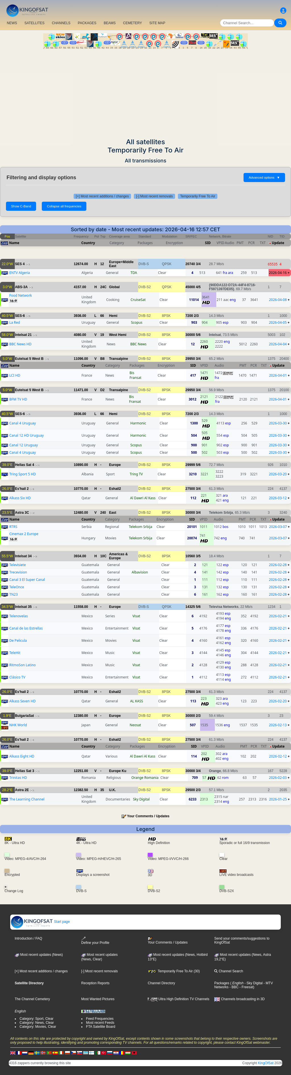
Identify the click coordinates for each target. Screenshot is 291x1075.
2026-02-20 (278, 701)
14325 (190, 607)
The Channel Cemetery (32, 999)
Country (88, 242)
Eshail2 (115, 489)
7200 (189, 316)
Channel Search (228, 971)
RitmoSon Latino (22, 665)
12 (102, 264)
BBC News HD (20, 344)
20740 (190, 264)
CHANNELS (61, 23)
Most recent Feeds (100, 1023)
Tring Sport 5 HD (22, 474)
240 (103, 513)
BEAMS (110, 23)
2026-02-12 (278, 756)
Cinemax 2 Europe (23, 533)
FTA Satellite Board (100, 1027)
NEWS (12, 23)
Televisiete (17, 564)
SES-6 (20, 316)
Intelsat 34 (23, 556)
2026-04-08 (278, 299)
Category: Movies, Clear (38, 1027)
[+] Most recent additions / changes (102, 196)
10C (103, 556)
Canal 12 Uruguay (23, 445)
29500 (190, 790)
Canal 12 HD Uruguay (26, 435)
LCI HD (14, 375)
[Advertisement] (145, 91)
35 (102, 790)
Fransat (136, 377)
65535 (272, 264)
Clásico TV (17, 677)
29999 (190, 465)
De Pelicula (18, 640)
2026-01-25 (278, 799)
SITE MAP (157, 23)
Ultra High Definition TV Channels (178, 999)
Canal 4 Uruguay (22, 423)
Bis (132, 372)
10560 (190, 556)
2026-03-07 (278, 526)
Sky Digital (141, 799)
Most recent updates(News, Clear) (99, 957)
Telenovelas (18, 616)
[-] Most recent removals (154, 196)
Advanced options (264, 177)
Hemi (113, 316)
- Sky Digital (253, 983)
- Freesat (245, 987)
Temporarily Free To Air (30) (174, 971)
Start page (40, 922)
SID (208, 242)
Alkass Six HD (20, 498)
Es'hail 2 (22, 489)
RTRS (13, 526)
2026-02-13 (278, 725)
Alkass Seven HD (22, 701)
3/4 (198, 264)
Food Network (20, 295)
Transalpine (118, 359)
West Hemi (117, 335)
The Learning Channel (27, 799)
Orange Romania (144, 777)
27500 (190, 489)
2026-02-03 (278, 777)
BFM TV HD (18, 399)
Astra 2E (22, 790)
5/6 (198, 335)
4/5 (198, 287)
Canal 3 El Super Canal (27, 579)
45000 (190, 287)
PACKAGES (87, 23)
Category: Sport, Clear (36, 1019)
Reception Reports (95, 983)
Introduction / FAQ (28, 938)
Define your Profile (95, 940)
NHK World (18, 725)
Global (114, 287)
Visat (136, 616)
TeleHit (14, 652)
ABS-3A (21, 287)
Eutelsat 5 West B (29, 359)
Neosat (135, 725)
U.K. (112, 790)
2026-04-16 (278, 272)
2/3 (196, 316)
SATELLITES (34, 23)
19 (102, 335)
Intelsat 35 (23, 607)
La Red (14, 322)
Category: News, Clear (37, 1023)
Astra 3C (22, 513)
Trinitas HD (18, 777)
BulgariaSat (24, 716)
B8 (102, 359)
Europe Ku (117, 771)
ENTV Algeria (19, 272)
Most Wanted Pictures (98, 999)
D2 (102, 390)
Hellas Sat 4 (24, 465)
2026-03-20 (278, 474)
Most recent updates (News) (39, 955)
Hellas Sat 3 (24, 771)
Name (14, 242)
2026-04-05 (278, 322)
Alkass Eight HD (21, 756)
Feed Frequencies (100, 1019)
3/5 (198, 556)
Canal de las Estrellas (26, 628)
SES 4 (20, 264)
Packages (221, 983)
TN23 (13, 594)
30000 (190, 335)
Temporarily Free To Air (197, 196)
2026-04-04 (278, 344)
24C (103, 287)
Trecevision (18, 572)
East (112, 513)
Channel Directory (161, 983)
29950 (190, 359)
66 (102, 316)
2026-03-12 (278, 498)
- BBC (233, 987)
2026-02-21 (278, 616)
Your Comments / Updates (148, 816)
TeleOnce (16, 587)
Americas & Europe (118, 556)
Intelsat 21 (23, 335)
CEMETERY (132, 23)
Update (278, 242)
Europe (115, 465)
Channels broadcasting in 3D (239, 999)
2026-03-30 (278, 423)
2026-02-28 (278, 564)
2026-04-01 (278, 375)
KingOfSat (266, 1063)
